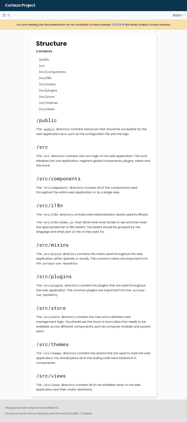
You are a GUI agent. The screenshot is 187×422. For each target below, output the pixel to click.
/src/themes (48, 103)
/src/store (46, 97)
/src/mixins (47, 84)
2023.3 (177, 15)
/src (42, 66)
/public (44, 59)
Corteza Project (20, 5)
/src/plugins (48, 90)
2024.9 (116, 24)
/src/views (47, 109)
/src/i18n (45, 78)
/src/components (52, 72)
